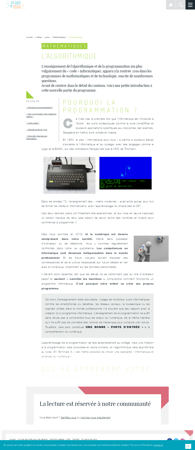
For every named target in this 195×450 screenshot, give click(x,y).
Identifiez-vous (68, 417)
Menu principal (190, 5)
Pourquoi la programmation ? (40, 107)
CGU (68, 439)
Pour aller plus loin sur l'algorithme (36, 137)
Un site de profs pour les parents (33, 439)
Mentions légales (57, 439)
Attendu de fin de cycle (37, 129)
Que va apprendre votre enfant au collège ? (41, 115)
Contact (76, 439)
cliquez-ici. (158, 445)
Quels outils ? (33, 123)
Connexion (171, 5)
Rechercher (180, 5)
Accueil (13, 439)
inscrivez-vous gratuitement (95, 417)
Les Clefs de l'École (16, 5)
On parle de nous (89, 439)
